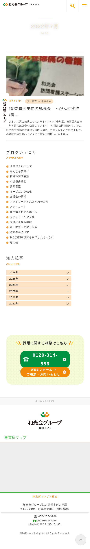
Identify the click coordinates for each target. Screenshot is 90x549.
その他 (14, 242)
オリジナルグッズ (21, 166)
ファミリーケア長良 (22, 217)
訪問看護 (15, 186)
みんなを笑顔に (19, 171)
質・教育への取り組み (24, 227)
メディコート (18, 206)
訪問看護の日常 (19, 232)
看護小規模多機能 (21, 221)
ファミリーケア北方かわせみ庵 (29, 201)
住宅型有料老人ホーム (24, 211)
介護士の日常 (18, 196)
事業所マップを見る (45, 496)
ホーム (38, 401)
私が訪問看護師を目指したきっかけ (32, 237)
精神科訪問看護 (19, 176)
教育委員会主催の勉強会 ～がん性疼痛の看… (43, 111)
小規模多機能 (18, 181)
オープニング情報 (21, 191)
